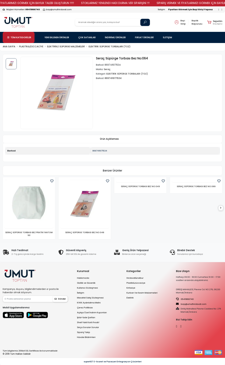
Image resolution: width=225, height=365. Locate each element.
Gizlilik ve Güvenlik (86, 282)
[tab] (109, 139)
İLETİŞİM (167, 37)
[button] (214, 22)
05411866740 (185, 299)
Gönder (60, 298)
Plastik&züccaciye (136, 282)
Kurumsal (83, 271)
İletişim (161, 9)
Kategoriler (134, 271)
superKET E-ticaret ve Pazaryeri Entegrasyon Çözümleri (112, 361)
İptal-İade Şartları (86, 317)
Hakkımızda (83, 277)
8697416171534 (99, 150)
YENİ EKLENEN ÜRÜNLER (57, 37)
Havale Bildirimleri (86, 337)
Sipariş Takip (83, 332)
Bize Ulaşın (183, 271)
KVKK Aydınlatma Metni (89, 302)
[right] (222, 208)
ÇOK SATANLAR (87, 37)
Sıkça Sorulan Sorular (88, 327)
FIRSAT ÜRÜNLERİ (144, 37)
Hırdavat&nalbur (135, 277)
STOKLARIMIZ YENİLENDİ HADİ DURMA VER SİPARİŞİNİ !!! (121, 3)
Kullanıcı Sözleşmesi (87, 287)
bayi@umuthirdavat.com (191, 304)
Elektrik (130, 297)
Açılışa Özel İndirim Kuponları (92, 312)
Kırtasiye (131, 287)
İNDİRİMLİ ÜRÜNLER (115, 37)
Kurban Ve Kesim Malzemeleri (142, 292)
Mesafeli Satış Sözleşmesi (90, 297)
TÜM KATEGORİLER (19, 37)
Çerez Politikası (85, 307)
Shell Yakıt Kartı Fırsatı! (88, 322)
